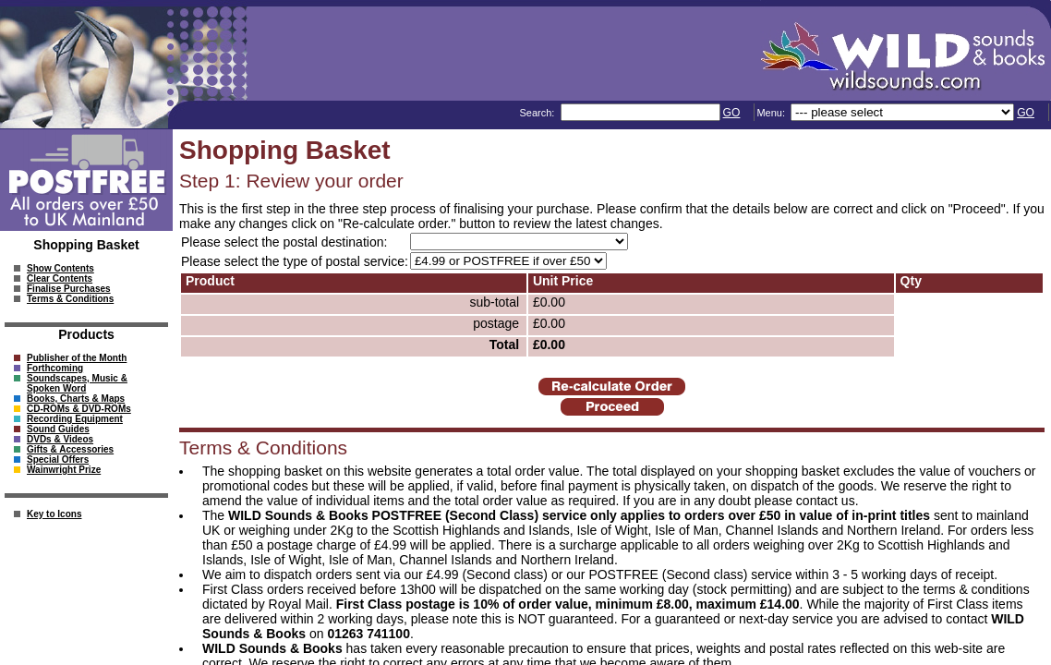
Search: (538, 112)
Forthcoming (55, 368)
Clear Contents (59, 278)
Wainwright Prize (64, 470)
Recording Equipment (75, 419)
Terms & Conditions (70, 299)
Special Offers (58, 459)
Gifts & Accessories (70, 449)
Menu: (772, 112)
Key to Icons (54, 514)
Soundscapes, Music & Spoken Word (77, 383)
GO (732, 112)
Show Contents (60, 268)
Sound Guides (58, 429)
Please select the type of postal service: (294, 261)
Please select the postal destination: (284, 242)
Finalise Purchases (69, 289)
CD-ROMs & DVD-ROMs (79, 409)
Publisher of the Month (77, 358)
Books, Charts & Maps (76, 398)
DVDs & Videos (60, 439)
